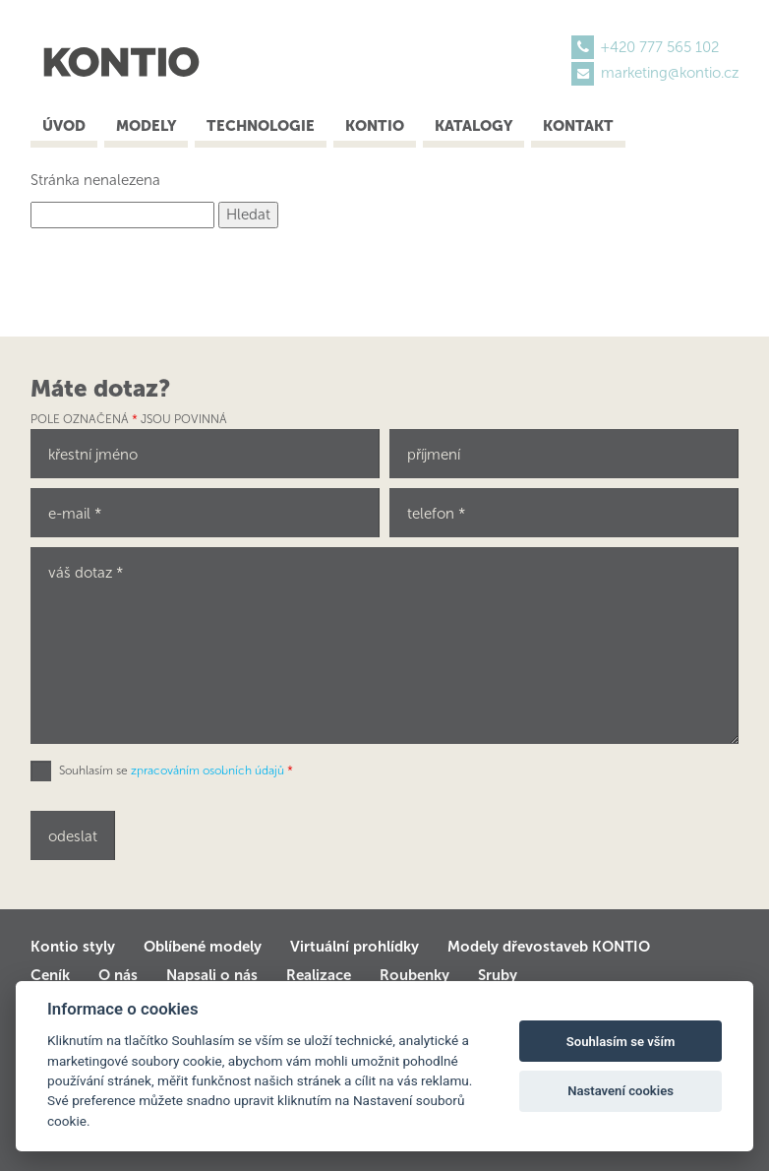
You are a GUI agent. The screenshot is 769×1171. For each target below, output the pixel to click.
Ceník (50, 975)
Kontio (374, 126)
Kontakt (578, 126)
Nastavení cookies (620, 1090)
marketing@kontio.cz (670, 73)
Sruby (497, 975)
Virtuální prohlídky (354, 946)
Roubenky (414, 975)
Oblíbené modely (203, 946)
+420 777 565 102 (660, 47)
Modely (146, 126)
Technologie (261, 126)
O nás (118, 975)
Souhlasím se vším (621, 1041)
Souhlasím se (176, 770)
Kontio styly (72, 946)
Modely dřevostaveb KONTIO (548, 946)
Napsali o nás (212, 975)
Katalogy (473, 126)
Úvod (64, 126)
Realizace (318, 975)
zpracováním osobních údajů (207, 770)
